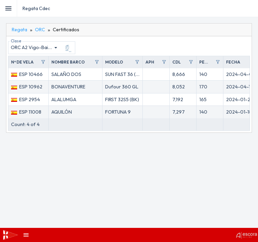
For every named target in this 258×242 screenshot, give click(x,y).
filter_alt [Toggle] (43, 62)
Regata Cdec (36, 8)
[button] (28, 62)
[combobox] (35, 48)
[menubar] (252, 8)
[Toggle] (8, 8)
